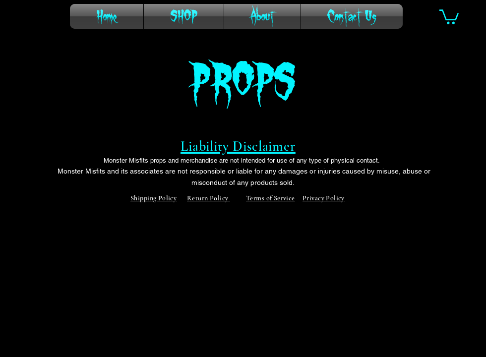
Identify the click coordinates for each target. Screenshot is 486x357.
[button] (449, 16)
